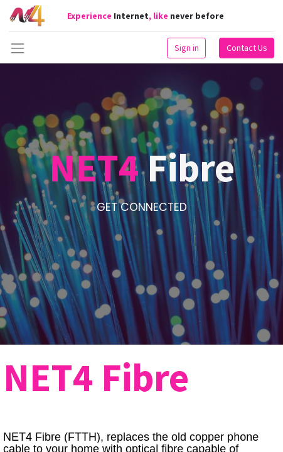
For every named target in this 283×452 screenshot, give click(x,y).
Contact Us (247, 47)
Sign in (186, 47)
